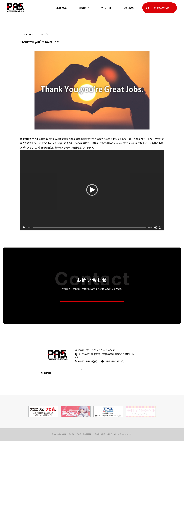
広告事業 (45, 438)
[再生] (23, 275)
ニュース (106, 8)
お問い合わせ (161, 8)
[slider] (89, 275)
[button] (92, 238)
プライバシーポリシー (129, 443)
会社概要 (128, 8)
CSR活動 (45, 456)
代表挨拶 (86, 437)
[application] (92, 238)
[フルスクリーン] (160, 275)
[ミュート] (155, 275)
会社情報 (86, 443)
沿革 (83, 450)
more (92, 354)
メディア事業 (47, 444)
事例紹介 (84, 8)
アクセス (86, 456)
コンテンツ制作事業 (50, 450)
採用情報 (122, 437)
